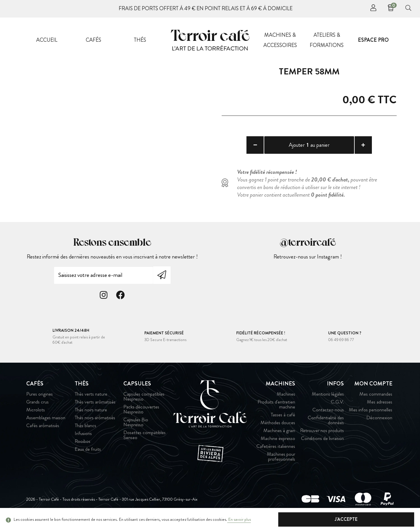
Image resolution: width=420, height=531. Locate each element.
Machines (286, 397)
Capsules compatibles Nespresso (143, 400)
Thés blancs (85, 429)
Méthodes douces (277, 426)
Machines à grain (279, 434)
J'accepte (385, 519)
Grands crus (37, 405)
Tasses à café (283, 418)
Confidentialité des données (326, 424)
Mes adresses (379, 405)
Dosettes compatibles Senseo (144, 439)
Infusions (83, 437)
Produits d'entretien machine (276, 408)
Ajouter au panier (309, 146)
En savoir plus (239, 519)
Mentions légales (328, 397)
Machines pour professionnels (281, 460)
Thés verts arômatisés (95, 405)
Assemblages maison (45, 421)
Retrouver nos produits (322, 434)
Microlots (35, 413)
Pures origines (39, 397)
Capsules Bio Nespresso (135, 426)
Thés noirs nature (91, 413)
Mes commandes (375, 397)
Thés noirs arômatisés (95, 421)
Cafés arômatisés (42, 429)
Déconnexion (379, 421)
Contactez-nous (328, 413)
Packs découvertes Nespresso (141, 413)
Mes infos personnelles (370, 413)
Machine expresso (278, 442)
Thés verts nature (91, 397)
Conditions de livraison (322, 442)
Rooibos (82, 445)
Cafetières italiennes (275, 450)
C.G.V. (337, 405)
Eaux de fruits (88, 452)
